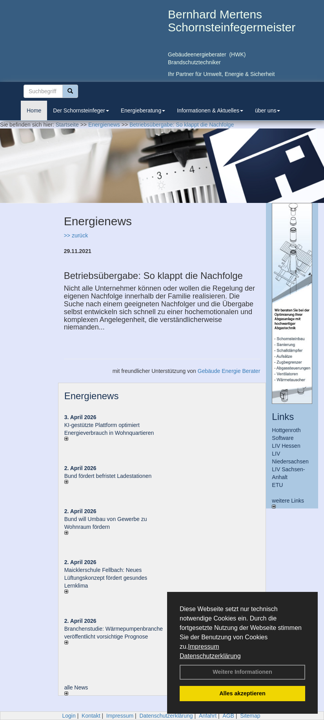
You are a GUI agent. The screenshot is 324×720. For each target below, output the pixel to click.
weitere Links (288, 502)
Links (283, 416)
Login (68, 716)
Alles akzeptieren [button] (242, 693)
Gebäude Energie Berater (229, 371)
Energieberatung (143, 110)
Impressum (203, 646)
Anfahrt (208, 716)
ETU (277, 485)
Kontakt (91, 716)
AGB (228, 716)
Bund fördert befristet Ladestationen (108, 476)
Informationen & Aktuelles (210, 110)
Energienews (91, 396)
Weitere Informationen (242, 672)
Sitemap (250, 716)
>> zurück (76, 235)
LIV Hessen (286, 446)
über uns (267, 110)
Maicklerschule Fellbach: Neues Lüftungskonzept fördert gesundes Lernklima (105, 578)
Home (34, 110)
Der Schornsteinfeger (81, 110)
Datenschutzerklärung (210, 656)
